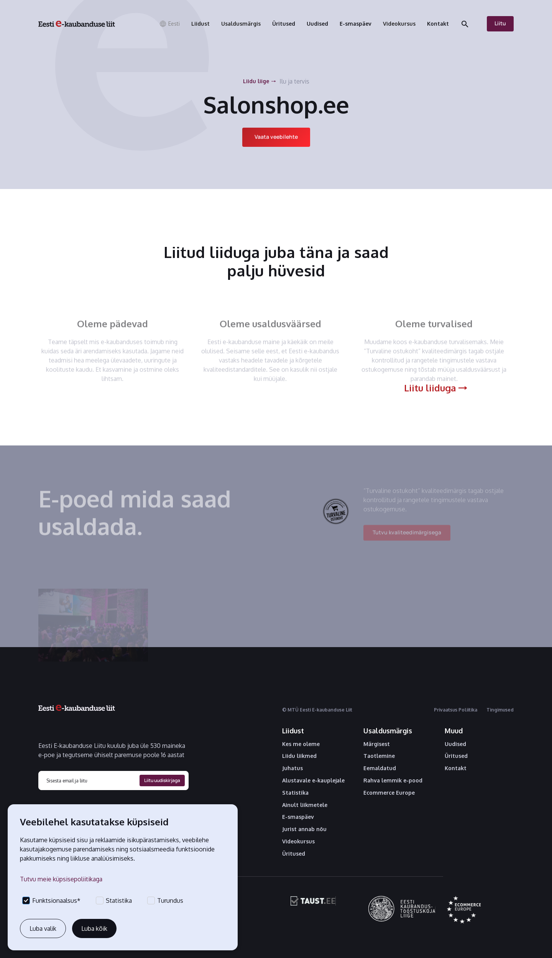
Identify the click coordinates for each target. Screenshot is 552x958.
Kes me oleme (301, 744)
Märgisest (376, 744)
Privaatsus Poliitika (455, 710)
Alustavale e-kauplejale (313, 780)
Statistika (295, 793)
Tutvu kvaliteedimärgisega (407, 537)
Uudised (455, 744)
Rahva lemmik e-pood (392, 780)
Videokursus (298, 841)
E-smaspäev (298, 817)
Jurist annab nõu (304, 829)
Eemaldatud (379, 768)
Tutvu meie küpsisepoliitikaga (61, 879)
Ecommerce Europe (389, 793)
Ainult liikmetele (304, 805)
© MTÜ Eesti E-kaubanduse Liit (317, 710)
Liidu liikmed (299, 756)
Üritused (293, 854)
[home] (76, 24)
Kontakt (456, 768)
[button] (169, 23)
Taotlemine (379, 756)
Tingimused (500, 710)
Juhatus (292, 768)
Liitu (500, 23)
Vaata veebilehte (276, 136)
